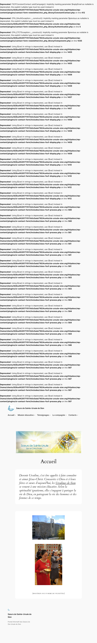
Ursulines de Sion (66, 483)
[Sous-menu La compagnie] (66, 415)
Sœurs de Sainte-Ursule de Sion (30, 408)
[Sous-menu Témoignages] (49, 415)
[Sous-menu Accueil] (15, 415)
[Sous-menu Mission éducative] (34, 415)
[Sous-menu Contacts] (77, 415)
